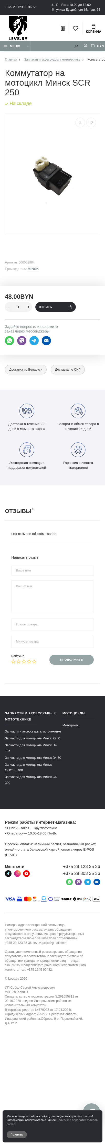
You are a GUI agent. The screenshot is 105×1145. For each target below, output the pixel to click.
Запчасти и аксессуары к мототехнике (33, 731)
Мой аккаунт (85, 45)
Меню (12, 46)
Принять (16, 1134)
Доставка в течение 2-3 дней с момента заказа (26, 416)
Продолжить (71, 659)
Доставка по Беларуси (25, 369)
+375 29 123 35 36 (18, 7)
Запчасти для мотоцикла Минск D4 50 (33, 757)
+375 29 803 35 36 (81, 873)
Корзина (93, 28)
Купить (55, 307)
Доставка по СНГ (67, 369)
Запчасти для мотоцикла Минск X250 (32, 738)
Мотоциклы (70, 725)
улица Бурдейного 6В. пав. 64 (76, 10)
